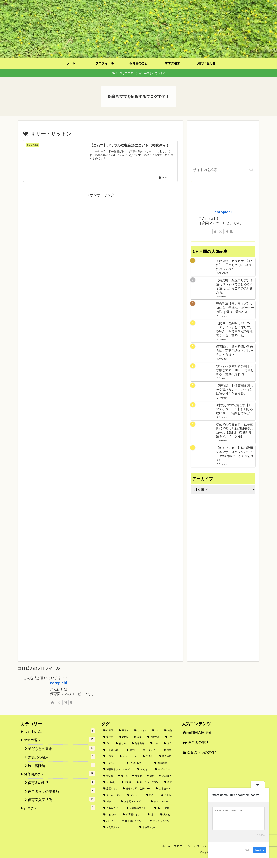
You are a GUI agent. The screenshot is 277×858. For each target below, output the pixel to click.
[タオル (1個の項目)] (167, 795)
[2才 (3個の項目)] (108, 743)
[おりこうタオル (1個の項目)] (161, 821)
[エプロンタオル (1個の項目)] (133, 821)
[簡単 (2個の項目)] (168, 750)
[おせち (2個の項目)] (144, 769)
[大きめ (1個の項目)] (167, 815)
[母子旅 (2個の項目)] (108, 776)
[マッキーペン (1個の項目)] (113, 795)
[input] (223, 170)
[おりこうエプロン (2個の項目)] (148, 782)
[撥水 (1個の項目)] (169, 782)
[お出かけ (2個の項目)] (110, 782)
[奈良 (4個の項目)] (138, 737)
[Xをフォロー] (220, 231)
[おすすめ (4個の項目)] (154, 737)
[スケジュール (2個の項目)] (129, 756)
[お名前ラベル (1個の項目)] (164, 789)
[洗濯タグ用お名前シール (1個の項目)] (137, 789)
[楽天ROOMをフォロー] (231, 231)
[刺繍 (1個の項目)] (110, 802)
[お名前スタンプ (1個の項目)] (133, 802)
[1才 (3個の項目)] (169, 737)
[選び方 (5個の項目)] (109, 737)
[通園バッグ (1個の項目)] (111, 789)
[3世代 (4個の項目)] (124, 737)
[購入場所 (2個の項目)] (166, 756)
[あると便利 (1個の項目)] (164, 808)
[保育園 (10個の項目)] (109, 731)
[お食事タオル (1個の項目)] (119, 828)
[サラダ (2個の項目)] (137, 776)
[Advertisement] (100, 225)
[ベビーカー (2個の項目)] (164, 769)
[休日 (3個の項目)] (168, 743)
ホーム (165, 846)
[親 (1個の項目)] (152, 815)
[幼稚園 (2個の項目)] (109, 756)
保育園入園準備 (197, 732)
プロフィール (182, 846)
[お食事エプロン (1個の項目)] (156, 828)
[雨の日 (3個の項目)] (132, 750)
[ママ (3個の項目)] (155, 743)
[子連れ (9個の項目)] (124, 731)
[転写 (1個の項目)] (152, 795)
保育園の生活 (196, 742)
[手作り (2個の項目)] (149, 756)
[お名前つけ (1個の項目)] (113, 808)
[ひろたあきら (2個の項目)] (138, 763)
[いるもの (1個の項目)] (111, 815)
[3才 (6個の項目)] (156, 731)
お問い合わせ (202, 846)
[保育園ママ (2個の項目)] (166, 776)
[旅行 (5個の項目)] (169, 731)
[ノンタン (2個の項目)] (113, 763)
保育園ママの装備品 (200, 753)
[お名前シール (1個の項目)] (162, 802)
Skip (247, 850)
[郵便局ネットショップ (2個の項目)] (118, 769)
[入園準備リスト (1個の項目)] (138, 808)
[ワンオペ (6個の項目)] (141, 731)
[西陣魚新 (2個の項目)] (164, 763)
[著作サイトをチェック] (214, 231)
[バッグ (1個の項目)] (111, 821)
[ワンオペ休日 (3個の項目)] (113, 750)
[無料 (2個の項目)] (150, 776)
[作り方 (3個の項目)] (121, 743)
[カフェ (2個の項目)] (123, 776)
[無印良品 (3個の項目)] (139, 743)
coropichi (223, 212)
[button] (251, 170)
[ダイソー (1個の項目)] (134, 795)
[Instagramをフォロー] (225, 231)
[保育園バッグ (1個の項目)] (133, 815)
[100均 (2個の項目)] (127, 782)
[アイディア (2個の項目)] (151, 750)
